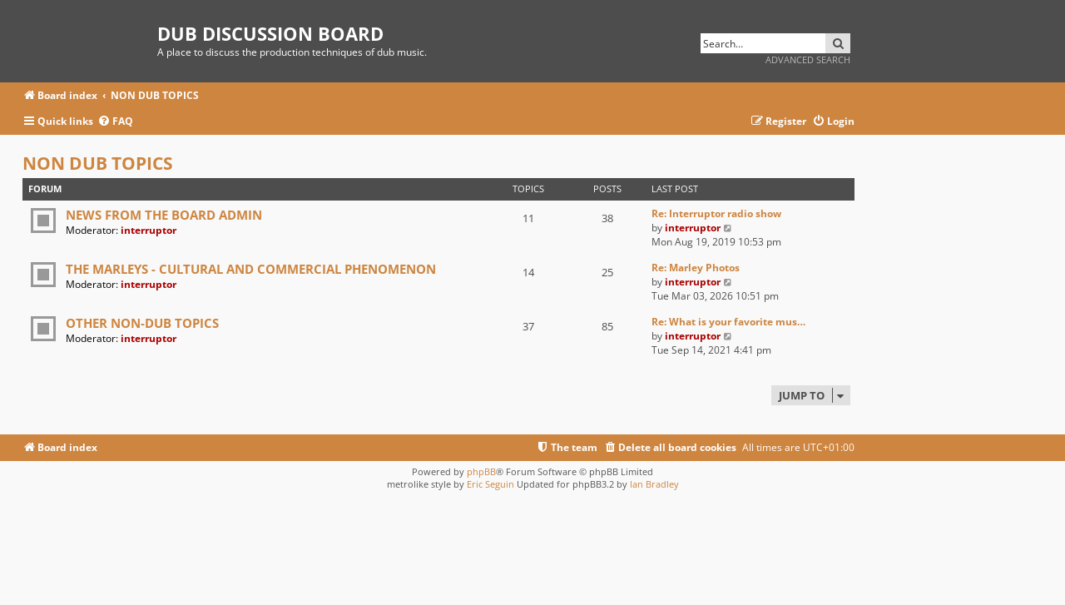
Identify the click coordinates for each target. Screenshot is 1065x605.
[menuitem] (115, 122)
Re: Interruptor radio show (716, 213)
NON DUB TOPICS (97, 163)
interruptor (148, 230)
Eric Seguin (490, 484)
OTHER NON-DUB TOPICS (142, 323)
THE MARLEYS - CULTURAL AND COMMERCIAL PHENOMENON (251, 268)
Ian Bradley (654, 484)
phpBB (481, 471)
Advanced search (807, 59)
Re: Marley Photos (695, 267)
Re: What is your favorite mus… (728, 322)
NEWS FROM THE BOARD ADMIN (164, 214)
